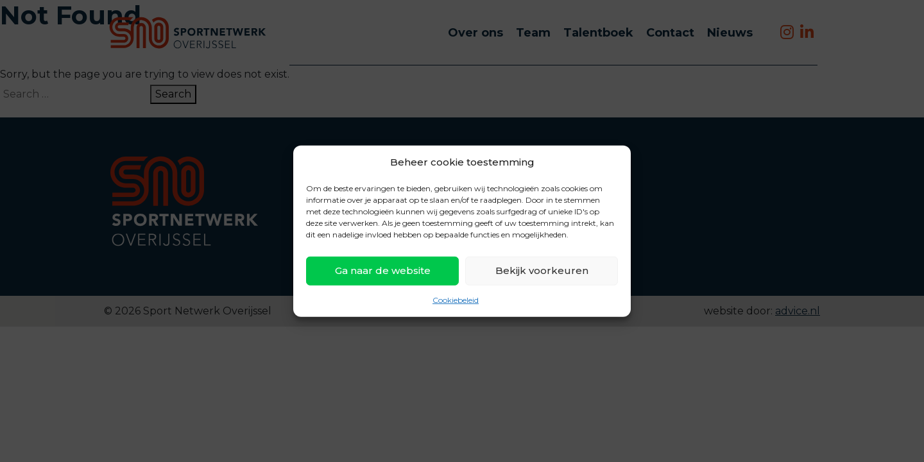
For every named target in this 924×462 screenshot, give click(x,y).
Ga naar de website (383, 270)
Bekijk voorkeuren (541, 270)
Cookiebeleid (455, 299)
